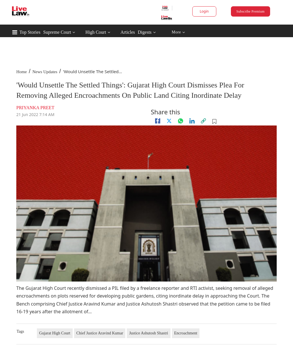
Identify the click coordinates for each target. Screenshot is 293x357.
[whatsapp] (180, 120)
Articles (127, 32)
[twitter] (169, 120)
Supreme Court (57, 32)
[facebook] (157, 120)
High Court (95, 32)
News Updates (44, 71)
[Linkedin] (192, 120)
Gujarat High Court (54, 333)
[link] (203, 120)
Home (21, 71)
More (178, 32)
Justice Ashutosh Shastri (148, 333)
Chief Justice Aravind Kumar (99, 333)
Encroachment (185, 333)
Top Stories (29, 32)
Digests (145, 32)
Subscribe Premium (250, 11)
